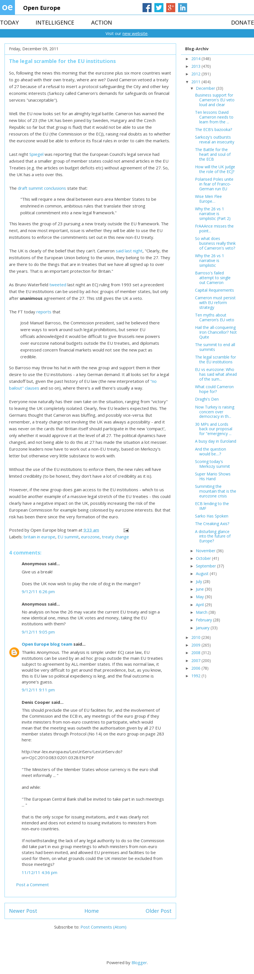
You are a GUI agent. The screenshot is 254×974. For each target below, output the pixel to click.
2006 (196, 668)
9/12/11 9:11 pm (38, 690)
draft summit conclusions (42, 188)
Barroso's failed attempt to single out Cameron (213, 277)
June (200, 589)
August (203, 573)
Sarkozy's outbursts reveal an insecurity (214, 139)
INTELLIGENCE (55, 22)
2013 (196, 66)
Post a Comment (32, 884)
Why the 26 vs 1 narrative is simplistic (209, 260)
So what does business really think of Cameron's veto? (215, 243)
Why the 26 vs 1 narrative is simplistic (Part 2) (213, 213)
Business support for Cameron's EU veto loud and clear (215, 99)
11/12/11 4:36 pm (39, 872)
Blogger (139, 962)
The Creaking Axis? (212, 523)
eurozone (90, 537)
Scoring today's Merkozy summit (212, 464)
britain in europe (39, 537)
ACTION (101, 22)
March (202, 612)
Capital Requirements (214, 290)
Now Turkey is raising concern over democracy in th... (214, 411)
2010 (196, 637)
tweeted (57, 284)
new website (135, 33)
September (206, 566)
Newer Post (23, 910)
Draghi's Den (207, 399)
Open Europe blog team (47, 644)
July (199, 581)
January (203, 627)
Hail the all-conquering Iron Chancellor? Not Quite (216, 332)
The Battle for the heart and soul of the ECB (213, 154)
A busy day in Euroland (215, 441)
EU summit (68, 537)
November (206, 550)
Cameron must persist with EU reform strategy (215, 302)
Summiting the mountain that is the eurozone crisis (215, 491)
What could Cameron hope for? (214, 389)
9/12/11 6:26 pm (38, 591)
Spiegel (36, 154)
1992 (196, 675)
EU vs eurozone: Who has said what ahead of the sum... (216, 374)
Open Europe (41, 8)
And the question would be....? (210, 451)
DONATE (242, 22)
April (200, 604)
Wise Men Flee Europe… (208, 199)
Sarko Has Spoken (211, 516)
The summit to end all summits (215, 347)
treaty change (115, 537)
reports (43, 312)
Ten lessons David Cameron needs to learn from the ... (214, 117)
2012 (196, 74)
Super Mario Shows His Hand (213, 476)
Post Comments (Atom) (103, 927)
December (206, 88)
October (204, 558)
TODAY (9, 22)
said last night (129, 251)
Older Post (159, 910)
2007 (196, 660)
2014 (196, 58)
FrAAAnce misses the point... (214, 228)
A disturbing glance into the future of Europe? (213, 536)
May (200, 596)
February (204, 620)
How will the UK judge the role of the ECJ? (215, 169)
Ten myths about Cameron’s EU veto (214, 317)
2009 (196, 645)
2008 (196, 652)
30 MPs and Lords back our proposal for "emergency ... (213, 429)
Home (91, 910)
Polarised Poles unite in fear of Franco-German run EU (214, 183)
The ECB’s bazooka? (213, 129)
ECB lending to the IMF (212, 506)
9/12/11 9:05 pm (38, 632)
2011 (196, 81)
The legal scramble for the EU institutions (215, 359)
